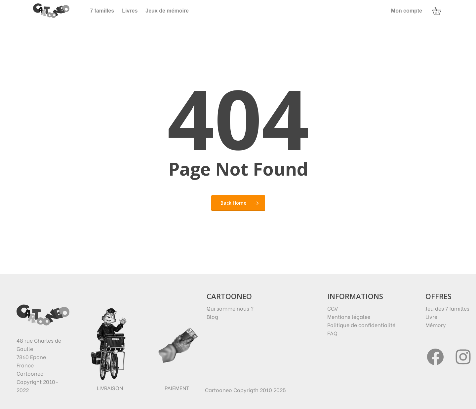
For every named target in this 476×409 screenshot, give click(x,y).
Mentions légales (348, 316)
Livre (431, 316)
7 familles (102, 11)
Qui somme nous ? (230, 308)
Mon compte (406, 11)
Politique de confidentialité (361, 324)
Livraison (110, 388)
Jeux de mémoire (167, 11)
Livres (130, 11)
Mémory (435, 324)
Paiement (177, 388)
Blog (212, 316)
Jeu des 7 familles (447, 308)
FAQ (332, 333)
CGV (332, 308)
